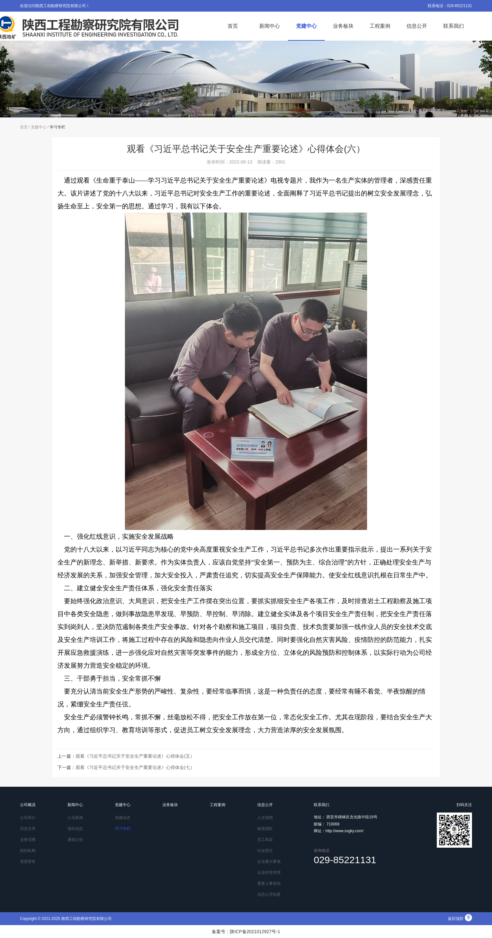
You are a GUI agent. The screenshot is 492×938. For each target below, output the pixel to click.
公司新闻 (75, 817)
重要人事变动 (269, 883)
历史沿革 (28, 828)
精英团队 (265, 828)
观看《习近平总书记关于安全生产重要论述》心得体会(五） (135, 756)
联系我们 (453, 26)
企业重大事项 (269, 861)
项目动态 (75, 828)
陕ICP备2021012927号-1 (255, 931)
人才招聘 (265, 817)
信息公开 (416, 26)
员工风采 (265, 839)
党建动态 (122, 817)
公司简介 (28, 817)
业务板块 (343, 26)
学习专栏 (57, 127)
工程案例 (380, 26)
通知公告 (75, 839)
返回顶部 (460, 918)
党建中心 (306, 26)
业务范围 (28, 839)
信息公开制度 (269, 894)
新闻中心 (269, 26)
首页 (233, 26)
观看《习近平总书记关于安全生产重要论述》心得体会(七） (135, 767)
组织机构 (28, 850)
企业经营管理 (269, 872)
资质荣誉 (28, 861)
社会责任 (265, 850)
